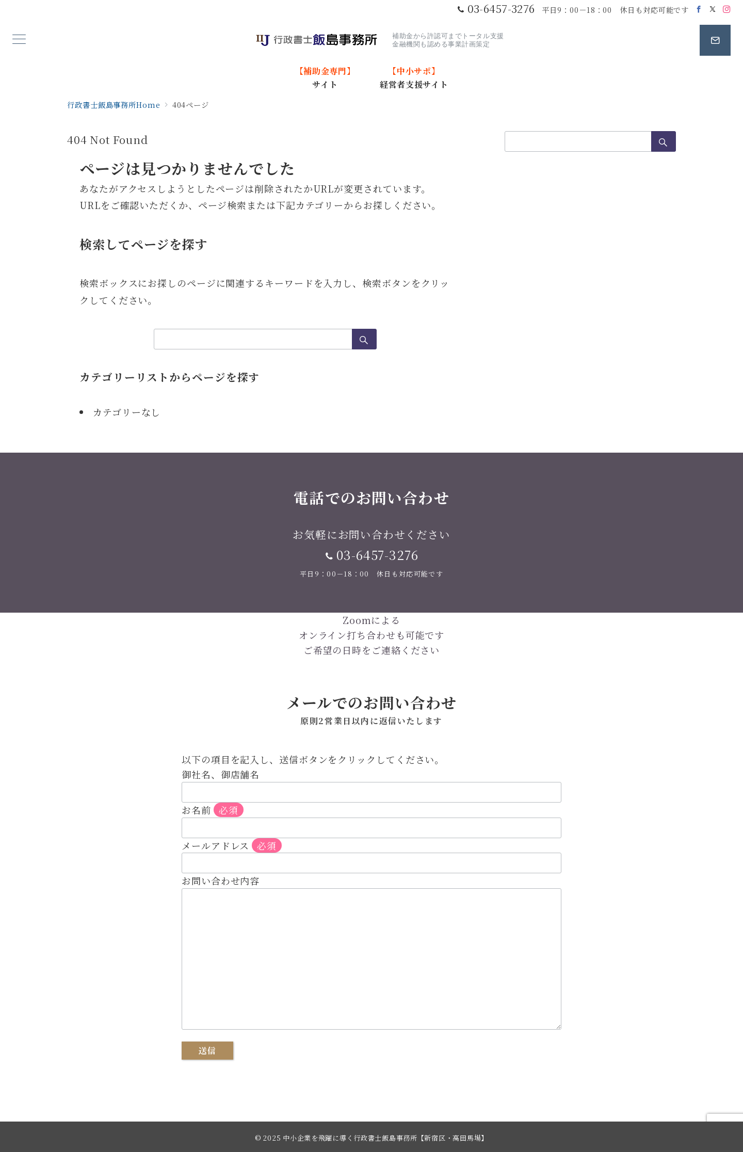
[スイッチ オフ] (715, 40)
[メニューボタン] (19, 40)
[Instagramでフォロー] (727, 9)
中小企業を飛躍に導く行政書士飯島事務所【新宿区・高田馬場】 (385, 1138)
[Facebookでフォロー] (699, 9)
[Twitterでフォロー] (713, 9)
